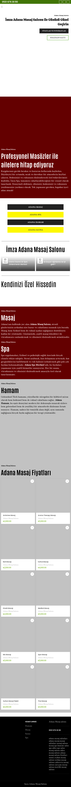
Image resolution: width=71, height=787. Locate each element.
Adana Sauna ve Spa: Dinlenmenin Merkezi (18, 263)
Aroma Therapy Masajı (47, 515)
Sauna (27, 734)
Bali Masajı (7, 562)
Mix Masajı (7, 654)
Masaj (27, 730)
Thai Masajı (43, 701)
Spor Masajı (43, 654)
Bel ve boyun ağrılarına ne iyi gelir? (53, 263)
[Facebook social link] (60, 1)
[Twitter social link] (64, 1)
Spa (26, 738)
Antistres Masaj (9, 515)
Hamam (28, 726)
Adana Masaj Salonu (11, 518)
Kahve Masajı (43, 562)
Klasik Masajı (8, 608)
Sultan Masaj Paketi (11, 701)
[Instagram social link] (68, 1)
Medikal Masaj (44, 608)
